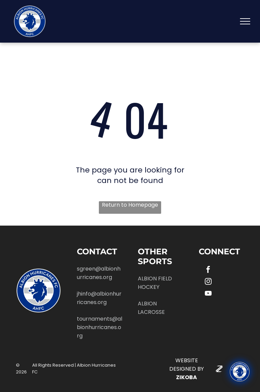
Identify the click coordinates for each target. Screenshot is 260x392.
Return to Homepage (130, 205)
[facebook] (208, 270)
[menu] (245, 21)
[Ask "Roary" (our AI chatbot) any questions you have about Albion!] (240, 372)
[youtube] (208, 294)
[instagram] (208, 282)
